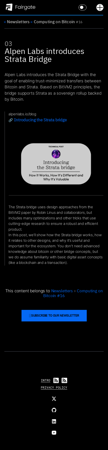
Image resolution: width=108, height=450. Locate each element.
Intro (45, 380)
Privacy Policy (54, 387)
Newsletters (16, 22)
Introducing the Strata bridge (40, 123)
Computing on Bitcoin (52, 22)
